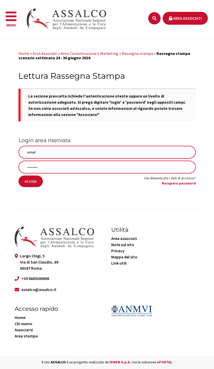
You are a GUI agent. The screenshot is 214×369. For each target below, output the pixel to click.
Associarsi (87, 114)
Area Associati (45, 53)
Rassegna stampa (137, 53)
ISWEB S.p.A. (120, 362)
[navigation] (11, 19)
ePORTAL (164, 362)
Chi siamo (23, 323)
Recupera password (179, 183)
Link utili (119, 263)
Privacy (118, 250)
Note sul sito (122, 244)
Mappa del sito (124, 256)
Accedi (31, 181)
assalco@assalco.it (39, 289)
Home (23, 53)
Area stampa (26, 335)
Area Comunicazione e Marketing (89, 53)
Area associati (185, 18)
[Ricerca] (154, 18)
